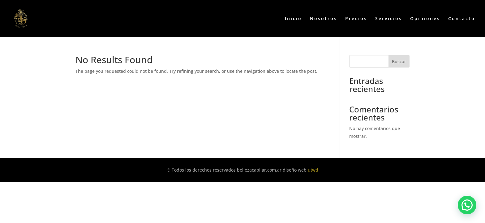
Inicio (293, 18)
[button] (467, 205)
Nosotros (323, 18)
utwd (313, 170)
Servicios (388, 18)
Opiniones (425, 18)
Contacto (461, 18)
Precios (356, 18)
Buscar (399, 61)
